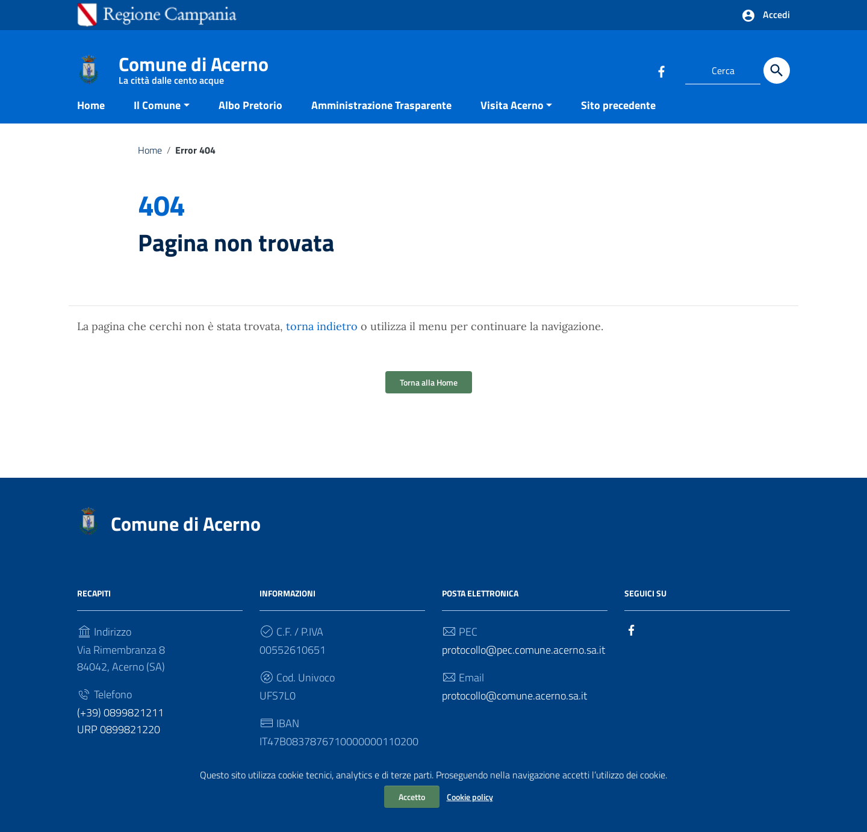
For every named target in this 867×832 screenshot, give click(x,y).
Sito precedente (618, 116)
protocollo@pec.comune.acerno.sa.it (523, 662)
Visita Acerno (512, 116)
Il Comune (157, 116)
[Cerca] (776, 70)
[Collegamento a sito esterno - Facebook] (661, 70)
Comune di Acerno (194, 66)
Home (91, 116)
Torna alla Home (429, 394)
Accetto (412, 796)
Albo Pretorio (250, 116)
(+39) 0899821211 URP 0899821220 (120, 732)
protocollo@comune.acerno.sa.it (514, 707)
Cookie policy (470, 796)
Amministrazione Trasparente (381, 116)
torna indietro (322, 338)
